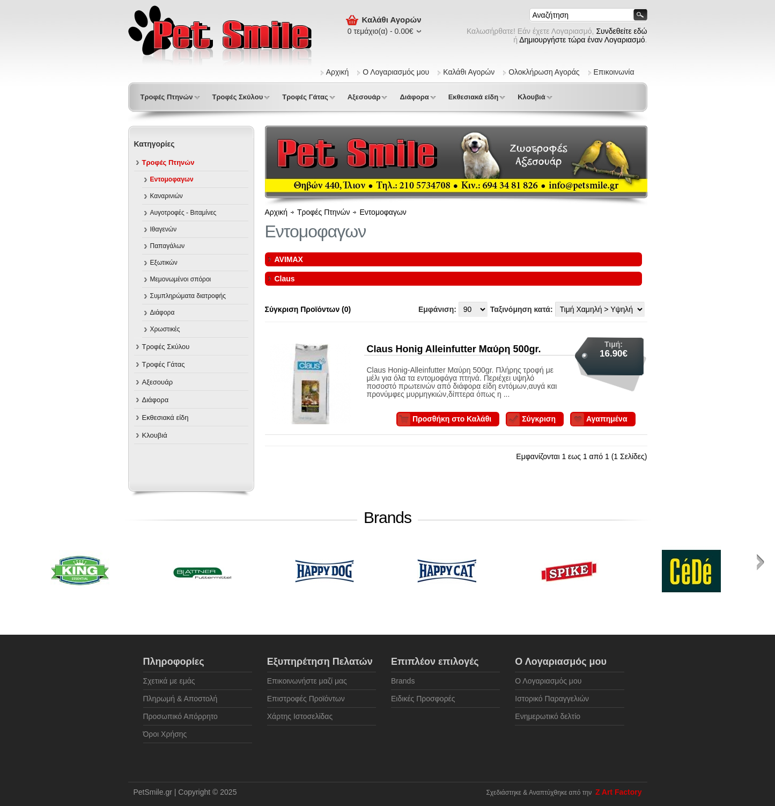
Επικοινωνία (614, 72)
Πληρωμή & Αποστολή (180, 698)
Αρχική (337, 72)
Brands (403, 681)
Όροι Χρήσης (165, 734)
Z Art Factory (618, 792)
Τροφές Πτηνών (167, 97)
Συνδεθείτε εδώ (621, 31)
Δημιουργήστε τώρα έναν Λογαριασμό (582, 39)
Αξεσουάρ (364, 97)
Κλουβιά (531, 97)
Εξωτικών (164, 262)
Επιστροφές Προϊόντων (306, 698)
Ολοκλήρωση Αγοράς (543, 72)
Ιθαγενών (163, 229)
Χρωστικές (165, 329)
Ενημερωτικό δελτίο (547, 716)
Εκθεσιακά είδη (473, 97)
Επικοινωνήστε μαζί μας (307, 681)
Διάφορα (414, 97)
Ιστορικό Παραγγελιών (552, 698)
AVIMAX (289, 259)
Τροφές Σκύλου (237, 97)
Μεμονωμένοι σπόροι (180, 279)
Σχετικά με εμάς (169, 681)
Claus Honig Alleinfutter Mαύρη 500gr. (454, 349)
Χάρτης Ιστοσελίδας (300, 716)
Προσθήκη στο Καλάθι (451, 419)
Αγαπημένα (607, 419)
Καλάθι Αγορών (468, 72)
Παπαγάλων (167, 246)
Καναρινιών (166, 196)
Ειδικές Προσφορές (423, 698)
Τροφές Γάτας (305, 97)
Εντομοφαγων (172, 179)
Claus (285, 278)
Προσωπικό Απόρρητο (180, 716)
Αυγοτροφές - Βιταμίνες (183, 212)
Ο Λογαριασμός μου (396, 72)
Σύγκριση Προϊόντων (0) (308, 309)
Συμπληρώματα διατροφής (188, 296)
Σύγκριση (539, 419)
